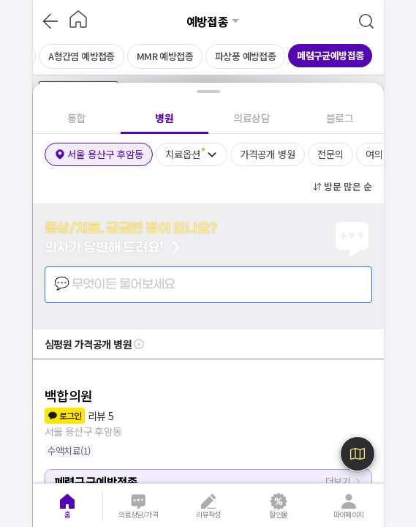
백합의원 (69, 395)
